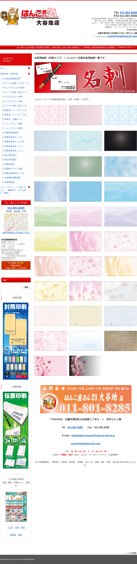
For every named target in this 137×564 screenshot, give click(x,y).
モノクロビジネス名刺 (14, 87)
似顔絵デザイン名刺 (13, 168)
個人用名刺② (10, 159)
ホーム (3, 68)
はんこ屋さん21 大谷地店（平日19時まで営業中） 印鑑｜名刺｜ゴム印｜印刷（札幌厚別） (49, 47)
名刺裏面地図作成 (12, 177)
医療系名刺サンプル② (14, 141)
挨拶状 (13, 535)
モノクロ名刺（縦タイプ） (16, 92)
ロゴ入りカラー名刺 (13, 96)
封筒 (23, 527)
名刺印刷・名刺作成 (9, 74)
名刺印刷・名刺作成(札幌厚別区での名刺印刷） (100, 47)
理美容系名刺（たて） (14, 146)
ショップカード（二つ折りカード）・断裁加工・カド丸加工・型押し (13, 190)
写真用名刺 (9, 164)
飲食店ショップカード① (15, 110)
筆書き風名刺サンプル (14, 173)
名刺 (17, 527)
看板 (20, 535)
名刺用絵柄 (9, 182)
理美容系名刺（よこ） (14, 150)
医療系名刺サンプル (13, 137)
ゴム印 (10, 527)
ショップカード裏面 (13, 123)
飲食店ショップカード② (15, 114)
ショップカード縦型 (13, 128)
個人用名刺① (10, 155)
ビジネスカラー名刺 (13, 101)
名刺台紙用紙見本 (12, 78)
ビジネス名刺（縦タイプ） (16, 105)
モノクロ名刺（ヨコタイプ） (17, 83)
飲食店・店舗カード (13, 119)
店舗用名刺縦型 (11, 132)
